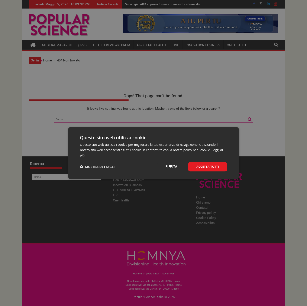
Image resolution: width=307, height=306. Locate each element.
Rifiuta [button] (170, 166)
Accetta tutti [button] (207, 167)
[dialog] (153, 153)
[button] (97, 167)
